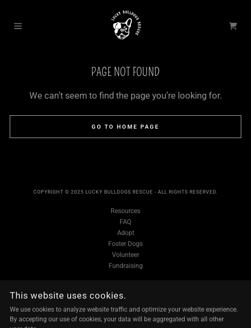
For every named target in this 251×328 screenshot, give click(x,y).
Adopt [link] (125, 233)
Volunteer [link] (125, 255)
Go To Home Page (126, 126)
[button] (27, 26)
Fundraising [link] (126, 266)
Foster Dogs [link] (125, 244)
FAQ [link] (125, 222)
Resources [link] (125, 211)
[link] (125, 26)
